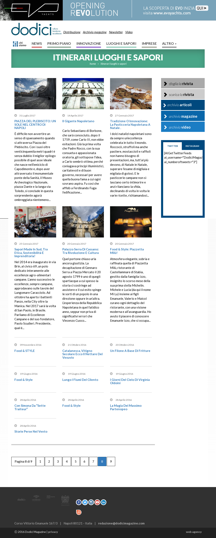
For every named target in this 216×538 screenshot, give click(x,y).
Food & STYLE (24, 351)
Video (129, 32)
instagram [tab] (192, 146)
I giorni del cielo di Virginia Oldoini (130, 381)
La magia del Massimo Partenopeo (126, 407)
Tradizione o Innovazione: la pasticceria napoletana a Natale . (130, 124)
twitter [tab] (172, 146)
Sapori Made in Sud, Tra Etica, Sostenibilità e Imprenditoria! (31, 252)
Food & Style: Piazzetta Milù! (127, 251)
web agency (194, 531)
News (37, 43)
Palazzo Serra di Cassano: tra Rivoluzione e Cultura (80, 251)
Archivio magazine (95, 32)
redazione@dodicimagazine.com (121, 523)
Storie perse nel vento (30, 431)
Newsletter (116, 32)
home (93, 63)
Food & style (23, 379)
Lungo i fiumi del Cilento (80, 379)
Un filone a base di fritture (130, 351)
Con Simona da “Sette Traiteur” (30, 407)
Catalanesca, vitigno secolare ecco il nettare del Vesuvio (82, 354)
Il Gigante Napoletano (78, 121)
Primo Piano (59, 43)
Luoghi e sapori (121, 43)
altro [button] (169, 43)
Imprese (149, 43)
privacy (53, 531)
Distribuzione (71, 32)
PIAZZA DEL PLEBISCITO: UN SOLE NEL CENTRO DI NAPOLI (35, 124)
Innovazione (88, 43)
